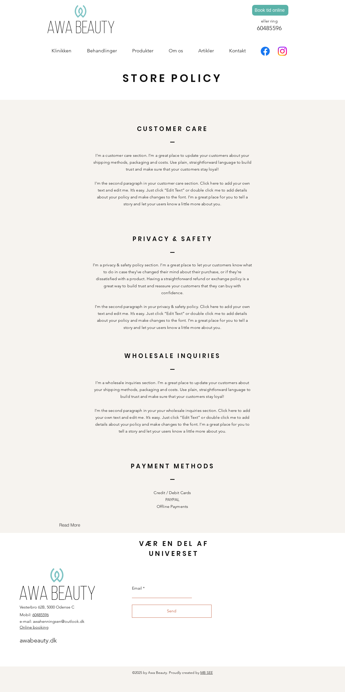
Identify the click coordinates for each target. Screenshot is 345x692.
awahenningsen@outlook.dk (58, 621)
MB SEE (206, 672)
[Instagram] (282, 51)
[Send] (172, 611)
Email (137, 588)
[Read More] (70, 525)
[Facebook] (265, 51)
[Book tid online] (270, 10)
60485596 (269, 28)
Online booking (34, 627)
